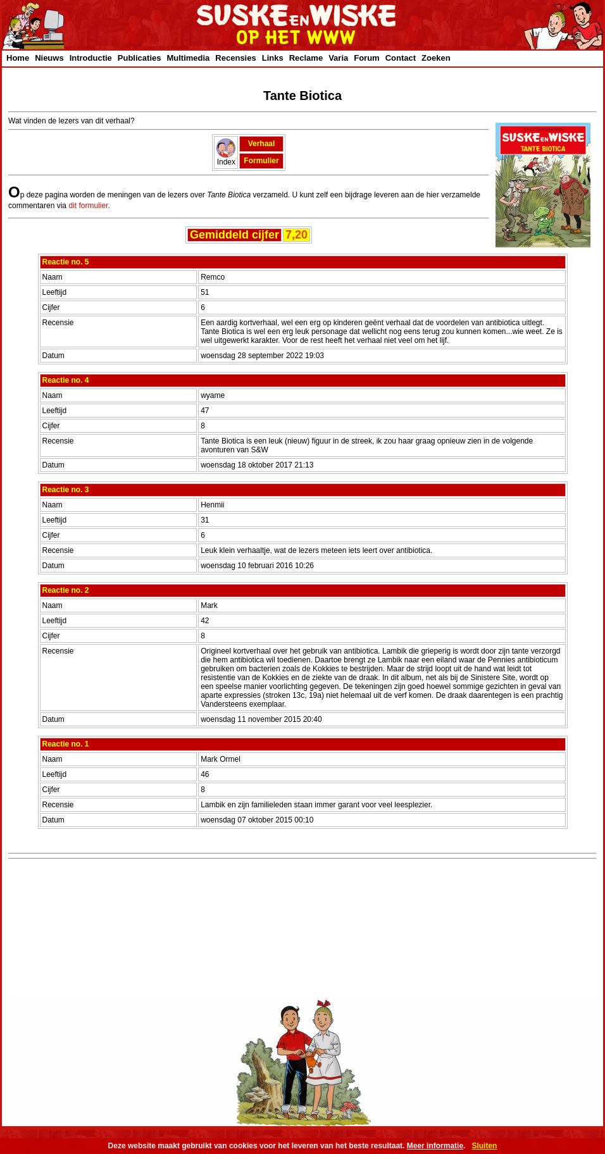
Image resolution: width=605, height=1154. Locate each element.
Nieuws (49, 58)
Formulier (261, 160)
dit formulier (88, 205)
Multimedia (187, 58)
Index (225, 158)
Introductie (91, 58)
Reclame (306, 58)
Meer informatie (435, 1145)
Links (273, 58)
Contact (400, 58)
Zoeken (436, 58)
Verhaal (261, 143)
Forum (366, 58)
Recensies (235, 58)
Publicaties (139, 58)
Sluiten (484, 1145)
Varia (338, 58)
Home (17, 58)
